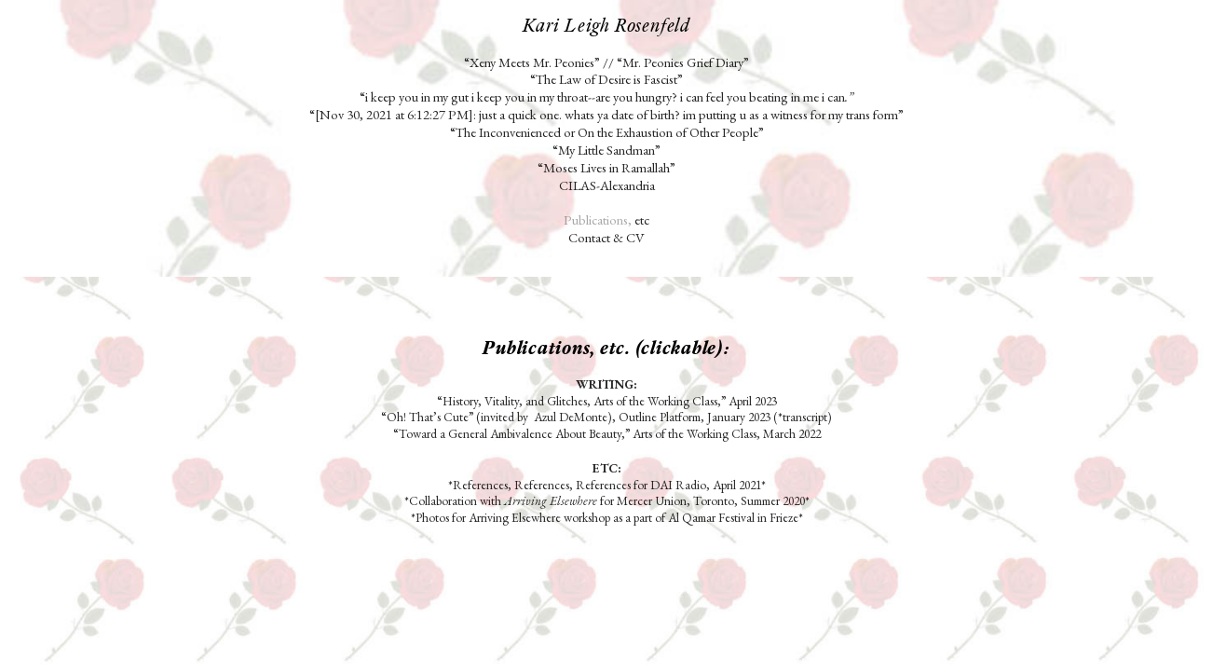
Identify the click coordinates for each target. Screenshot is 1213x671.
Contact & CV (606, 237)
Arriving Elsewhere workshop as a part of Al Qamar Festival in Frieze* (636, 517)
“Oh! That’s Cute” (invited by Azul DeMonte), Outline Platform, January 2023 (575, 416)
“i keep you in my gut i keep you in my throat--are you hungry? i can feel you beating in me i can (602, 96)
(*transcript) (802, 416)
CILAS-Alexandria (607, 185)
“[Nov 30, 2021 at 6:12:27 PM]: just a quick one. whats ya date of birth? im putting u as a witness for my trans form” (606, 114)
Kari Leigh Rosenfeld (606, 25)
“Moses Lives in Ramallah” (606, 167)
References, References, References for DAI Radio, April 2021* (609, 484)
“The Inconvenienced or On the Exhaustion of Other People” (607, 132)
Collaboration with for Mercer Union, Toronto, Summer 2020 (607, 500)
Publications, (598, 219)
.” (849, 96)
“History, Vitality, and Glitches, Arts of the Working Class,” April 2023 (607, 400)
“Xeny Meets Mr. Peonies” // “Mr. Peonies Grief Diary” (606, 62)
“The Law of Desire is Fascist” (608, 79)
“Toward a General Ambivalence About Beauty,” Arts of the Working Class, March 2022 (607, 433)
